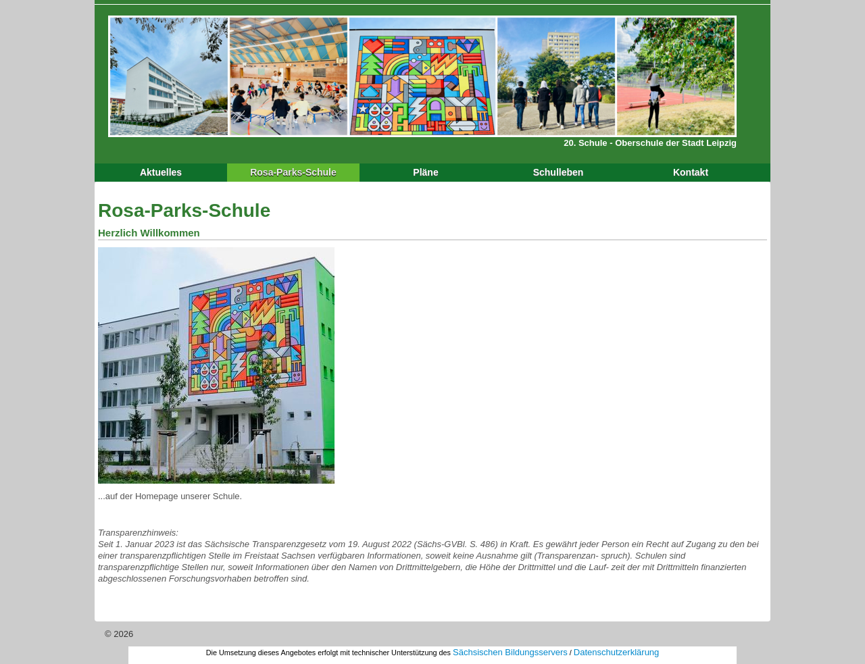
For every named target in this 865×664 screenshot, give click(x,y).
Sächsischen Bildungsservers (510, 652)
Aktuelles (161, 172)
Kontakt (690, 172)
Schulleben (558, 172)
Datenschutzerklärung (616, 652)
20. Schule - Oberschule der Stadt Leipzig (650, 143)
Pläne (425, 172)
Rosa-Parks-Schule (293, 172)
